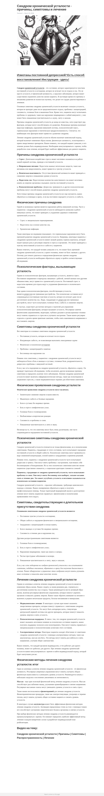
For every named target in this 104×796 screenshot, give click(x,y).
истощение (45, 345)
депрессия (28, 294)
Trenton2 (19, 13)
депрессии (62, 300)
